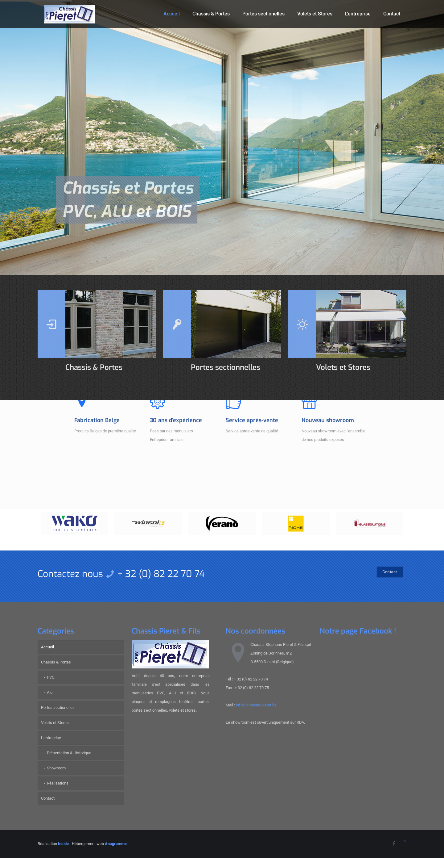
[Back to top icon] (404, 841)
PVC (50, 677)
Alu (49, 692)
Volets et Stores (55, 722)
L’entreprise (51, 737)
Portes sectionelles (58, 707)
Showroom (56, 768)
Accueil (47, 647)
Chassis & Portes (56, 662)
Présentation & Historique (69, 753)
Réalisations (57, 783)
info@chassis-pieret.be (256, 705)
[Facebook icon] (394, 843)
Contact (48, 798)
